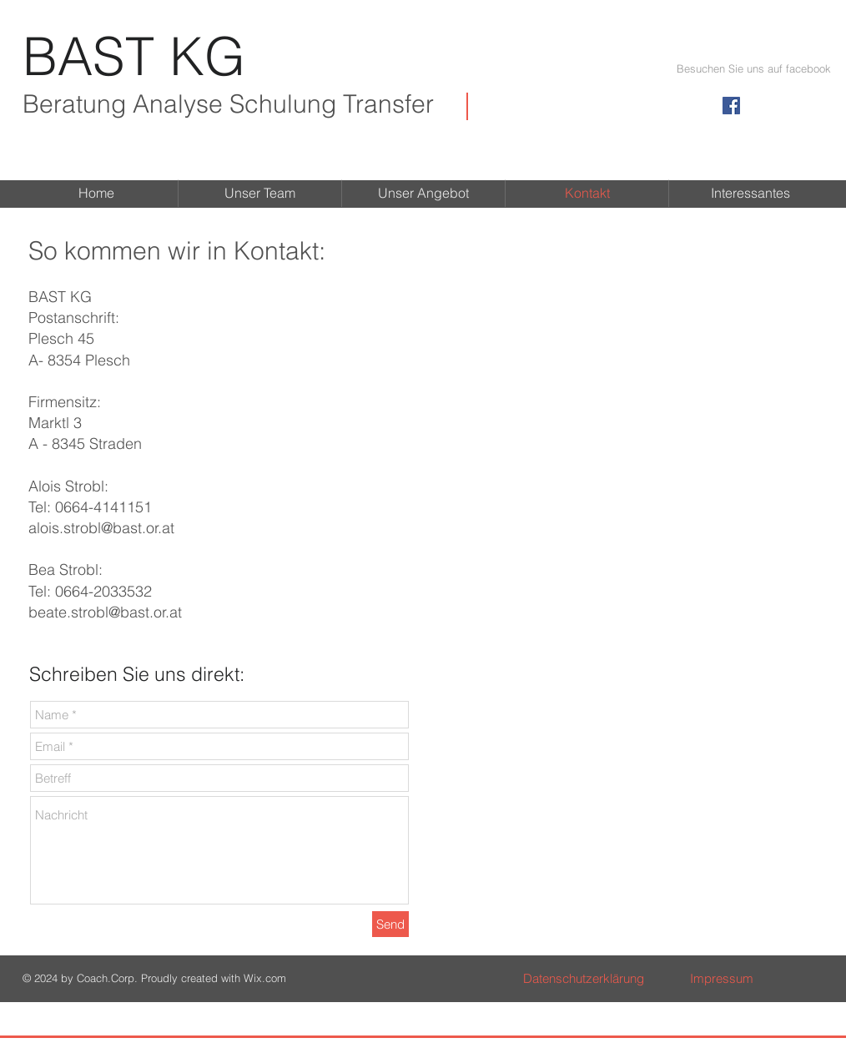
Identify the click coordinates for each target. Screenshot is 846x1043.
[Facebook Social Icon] (731, 105)
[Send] (390, 924)
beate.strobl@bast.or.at (105, 612)
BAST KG (134, 55)
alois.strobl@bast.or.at (101, 527)
